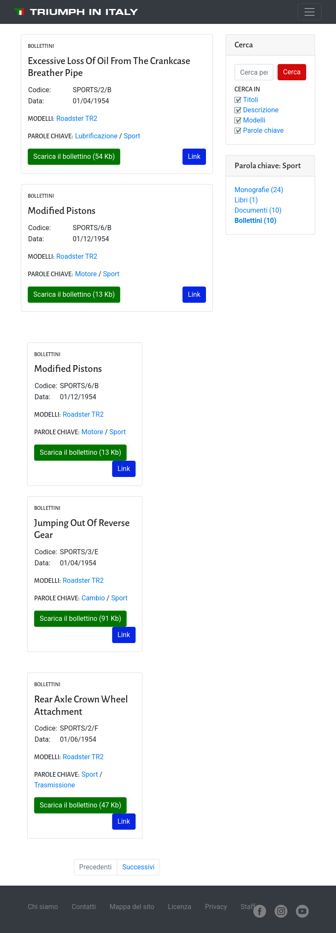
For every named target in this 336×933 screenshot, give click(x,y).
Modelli (254, 120)
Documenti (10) (258, 210)
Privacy (216, 907)
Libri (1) (246, 200)
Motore (86, 274)
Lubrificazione (96, 136)
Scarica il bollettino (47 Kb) (80, 805)
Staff (247, 907)
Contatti (84, 907)
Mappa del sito (132, 907)
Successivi (138, 867)
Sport (132, 136)
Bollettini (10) (255, 220)
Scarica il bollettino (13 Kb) (74, 294)
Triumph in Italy (84, 12)
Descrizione (260, 110)
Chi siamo (43, 907)
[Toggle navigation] (310, 11)
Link (194, 156)
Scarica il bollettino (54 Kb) (74, 156)
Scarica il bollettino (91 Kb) (80, 618)
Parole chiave (263, 130)
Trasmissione (54, 785)
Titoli (250, 100)
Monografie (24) (259, 190)
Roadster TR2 (76, 118)
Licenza (179, 907)
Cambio (93, 598)
